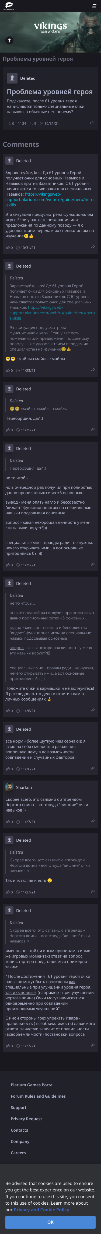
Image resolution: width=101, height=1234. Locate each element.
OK (50, 1222)
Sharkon (24, 787)
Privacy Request (26, 1119)
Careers (18, 1153)
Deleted (28, 78)
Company (20, 1141)
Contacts (19, 1130)
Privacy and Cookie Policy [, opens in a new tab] (41, 1210)
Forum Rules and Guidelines (38, 1096)
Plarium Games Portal (32, 1085)
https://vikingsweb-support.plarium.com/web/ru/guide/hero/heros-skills (50, 200)
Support (18, 1107)
